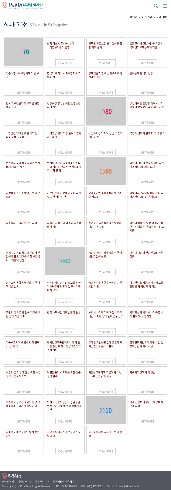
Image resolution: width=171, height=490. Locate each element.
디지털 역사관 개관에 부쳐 (31, 481)
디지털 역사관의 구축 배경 (61, 481)
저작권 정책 (8, 481)
